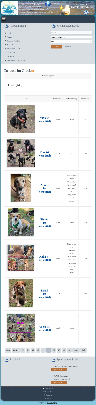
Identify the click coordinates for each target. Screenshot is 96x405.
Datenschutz (48, 392)
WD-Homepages (52, 403)
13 (38, 350)
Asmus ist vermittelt (45, 188)
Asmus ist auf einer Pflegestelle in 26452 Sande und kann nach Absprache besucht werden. (71, 188)
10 (23, 350)
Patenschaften (12, 45)
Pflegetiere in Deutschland (16, 60)
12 (33, 350)
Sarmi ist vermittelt (45, 294)
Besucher (85, 98)
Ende (83, 350)
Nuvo (72, 119)
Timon (71, 223)
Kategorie (58, 98)
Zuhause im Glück (13, 49)
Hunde (9, 33)
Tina (71, 154)
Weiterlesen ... (59, 369)
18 (64, 350)
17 (59, 350)
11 (28, 350)
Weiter (76, 350)
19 (69, 350)
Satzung (49, 395)
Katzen (9, 37)
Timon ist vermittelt (45, 223)
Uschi (72, 328)
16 (54, 350)
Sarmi (71, 294)
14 (43, 350)
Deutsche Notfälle (13, 41)
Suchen (56, 47)
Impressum (49, 389)
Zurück (15, 350)
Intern (49, 398)
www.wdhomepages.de (62, 379)
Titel (26, 98)
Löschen (68, 47)
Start (8, 350)
